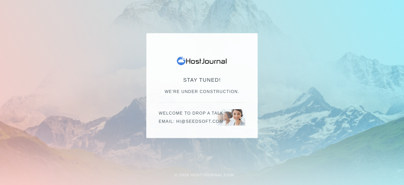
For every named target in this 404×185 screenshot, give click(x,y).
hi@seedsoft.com (199, 121)
